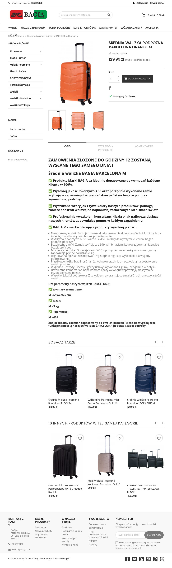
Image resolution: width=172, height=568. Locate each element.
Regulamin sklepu (72, 531)
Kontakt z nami (70, 544)
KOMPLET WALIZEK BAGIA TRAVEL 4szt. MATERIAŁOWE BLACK (143, 489)
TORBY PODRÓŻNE (59, 28)
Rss (141, 559)
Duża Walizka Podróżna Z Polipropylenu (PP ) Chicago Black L (65, 489)
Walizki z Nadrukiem (33, 28)
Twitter (134, 559)
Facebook (127, 559)
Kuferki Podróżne (84, 28)
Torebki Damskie (20, 85)
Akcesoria (151, 28)
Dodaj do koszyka (137, 78)
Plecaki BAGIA (18, 71)
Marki (12, 120)
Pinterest (155, 559)
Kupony (93, 544)
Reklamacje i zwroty (69, 540)
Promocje (40, 527)
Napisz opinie (118, 53)
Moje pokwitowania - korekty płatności (98, 534)
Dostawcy (15, 150)
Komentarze (143, 146)
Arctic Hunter (108, 28)
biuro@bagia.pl (21, 549)
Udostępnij (110, 88)
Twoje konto (99, 519)
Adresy (93, 540)
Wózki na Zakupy (131, 28)
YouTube (148, 559)
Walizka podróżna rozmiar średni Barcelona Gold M (103, 401)
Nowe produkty (43, 531)
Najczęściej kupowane (41, 536)
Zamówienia (96, 527)
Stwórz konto (157, 3)
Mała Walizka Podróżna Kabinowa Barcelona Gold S (104, 482)
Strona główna (18, 43)
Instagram (162, 559)
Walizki (12, 28)
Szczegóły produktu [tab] (105, 148)
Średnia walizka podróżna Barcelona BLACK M (63, 401)
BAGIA (13, 136)
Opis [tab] (67, 146)
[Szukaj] (86, 15)
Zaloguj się (142, 3)
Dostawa (67, 527)
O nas (13, 35)
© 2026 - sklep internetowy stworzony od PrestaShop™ (38, 558)
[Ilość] (113, 79)
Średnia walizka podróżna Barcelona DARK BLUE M (142, 401)
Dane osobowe (97, 524)
